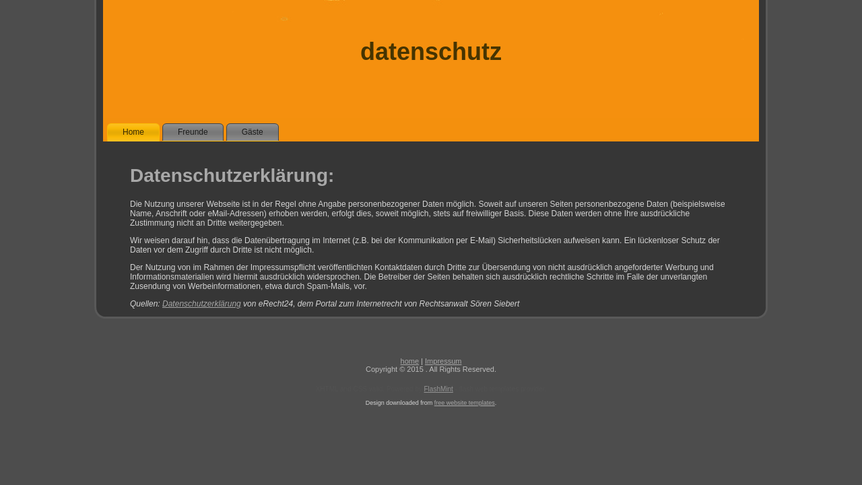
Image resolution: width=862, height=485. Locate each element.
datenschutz (431, 51)
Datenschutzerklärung (201, 304)
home (410, 361)
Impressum (443, 361)
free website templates (464, 402)
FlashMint (438, 389)
